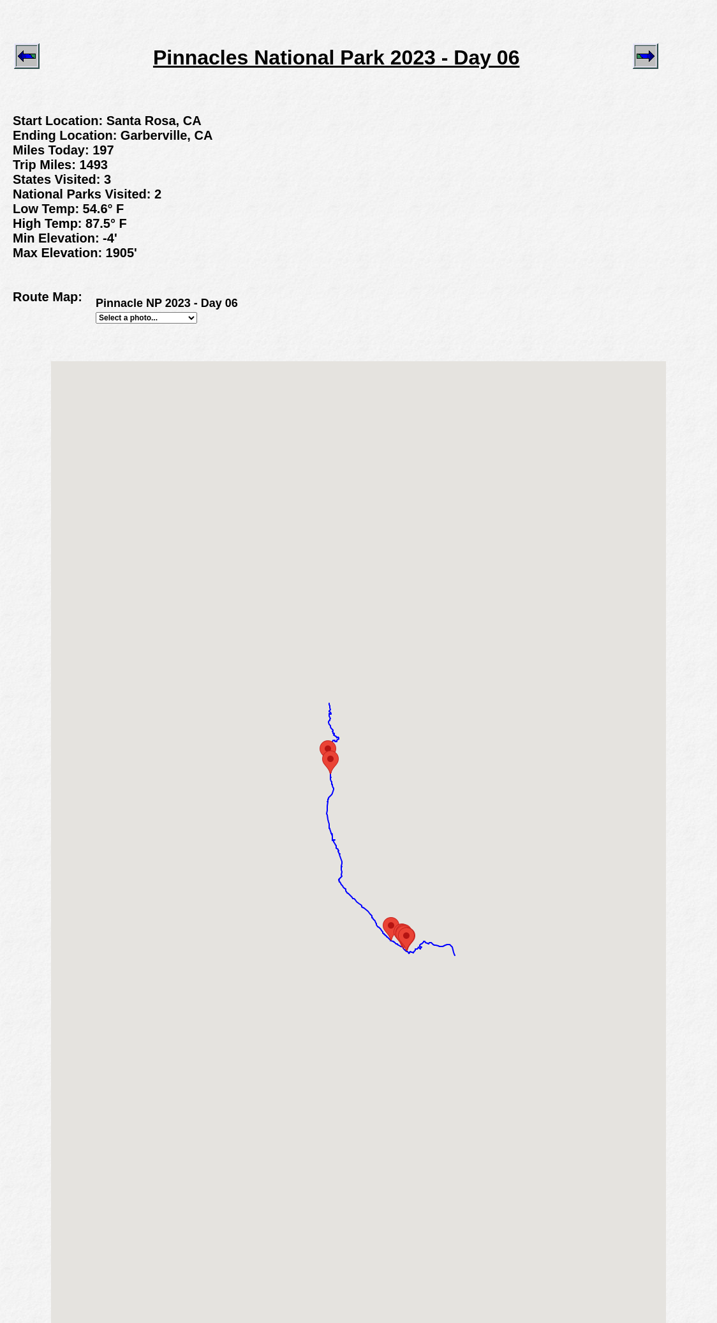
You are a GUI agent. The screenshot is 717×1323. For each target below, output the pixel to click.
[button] (406, 939)
